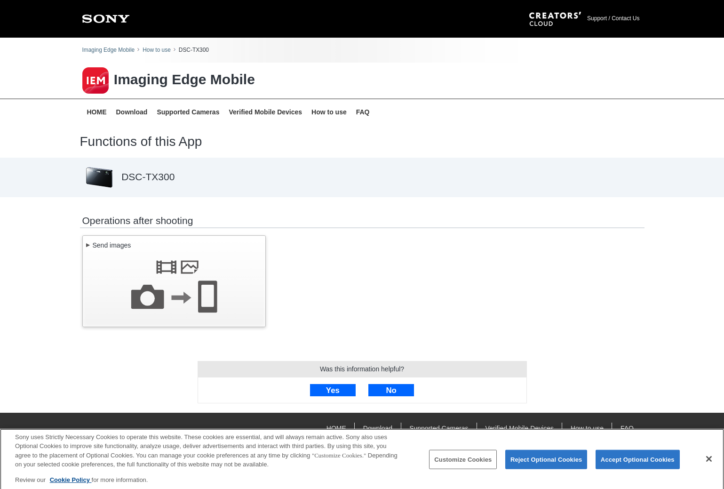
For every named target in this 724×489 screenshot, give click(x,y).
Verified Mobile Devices (265, 112)
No (391, 390)
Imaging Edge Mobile (108, 50)
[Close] (709, 461)
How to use (156, 50)
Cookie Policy (71, 482)
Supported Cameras (188, 112)
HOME (97, 112)
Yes (333, 390)
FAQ (363, 112)
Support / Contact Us (613, 18)
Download (132, 112)
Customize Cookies (463, 461)
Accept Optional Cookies (638, 461)
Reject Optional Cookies (546, 461)
